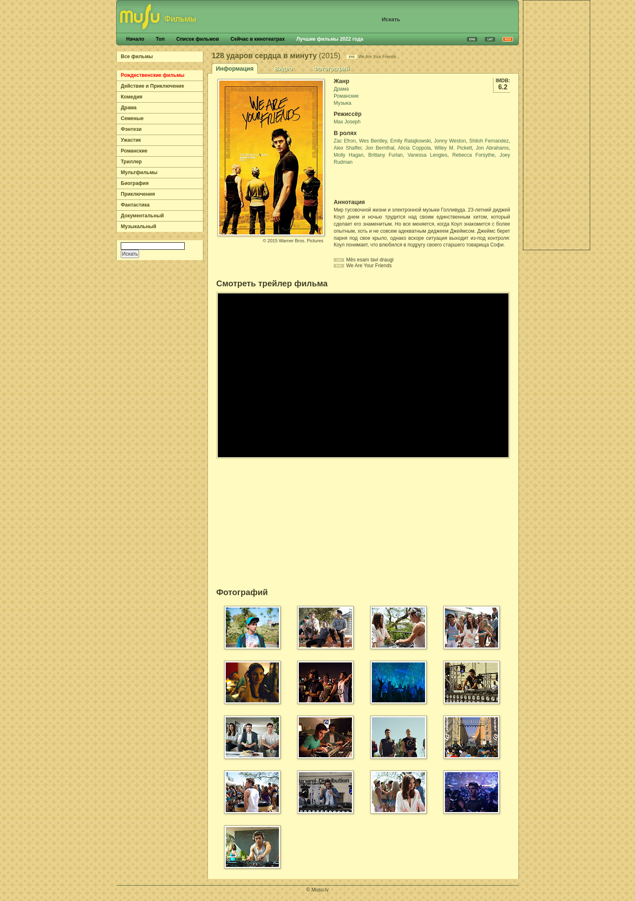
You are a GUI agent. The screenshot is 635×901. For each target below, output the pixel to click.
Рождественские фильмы (152, 75)
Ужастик (131, 140)
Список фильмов (197, 39)
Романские (134, 151)
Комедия (131, 97)
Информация (235, 68)
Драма (129, 108)
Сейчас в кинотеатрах (258, 39)
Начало (135, 39)
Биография (135, 183)
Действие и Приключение (152, 86)
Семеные (132, 118)
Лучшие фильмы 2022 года (329, 39)
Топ (160, 39)
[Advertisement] (556, 125)
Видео (283, 68)
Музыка (342, 103)
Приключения (138, 194)
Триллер (131, 162)
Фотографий (331, 68)
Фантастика (135, 205)
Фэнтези (131, 129)
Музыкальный (138, 226)
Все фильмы (137, 56)
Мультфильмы (139, 172)
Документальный (142, 216)
